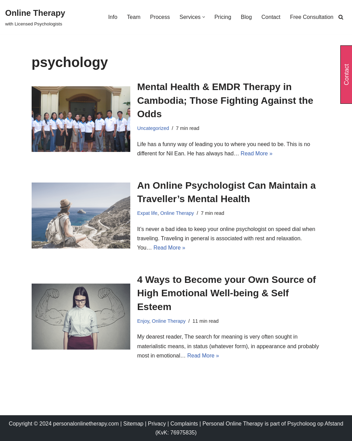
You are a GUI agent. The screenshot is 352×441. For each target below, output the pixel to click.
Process (160, 17)
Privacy (157, 424)
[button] (203, 17)
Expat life (147, 213)
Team (133, 17)
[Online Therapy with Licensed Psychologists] (35, 17)
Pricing (222, 17)
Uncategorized (153, 128)
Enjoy (143, 321)
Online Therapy (177, 213)
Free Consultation (311, 17)
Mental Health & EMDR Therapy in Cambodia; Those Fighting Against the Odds (225, 100)
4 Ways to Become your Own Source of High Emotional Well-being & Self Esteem (226, 293)
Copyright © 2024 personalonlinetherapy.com (64, 424)
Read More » (257, 153)
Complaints (184, 424)
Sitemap (133, 424)
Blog (246, 17)
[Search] (340, 17)
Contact (271, 17)
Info (113, 17)
